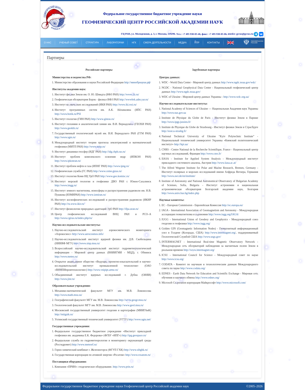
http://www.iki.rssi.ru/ (125, 104)
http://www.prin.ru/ (123, 366)
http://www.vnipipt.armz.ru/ (103, 269)
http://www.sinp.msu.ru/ (87, 243)
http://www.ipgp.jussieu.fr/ (176, 121)
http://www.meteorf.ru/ (84, 344)
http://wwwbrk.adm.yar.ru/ (134, 99)
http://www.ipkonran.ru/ (68, 160)
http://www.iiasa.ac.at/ (224, 162)
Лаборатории (115, 42)
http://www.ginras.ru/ (103, 119)
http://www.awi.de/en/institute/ (178, 176)
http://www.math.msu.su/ (68, 294)
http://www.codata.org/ (192, 268)
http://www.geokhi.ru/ (67, 128)
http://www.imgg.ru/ (66, 185)
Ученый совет (68, 42)
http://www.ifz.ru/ (129, 94)
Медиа (182, 42)
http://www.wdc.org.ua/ (236, 96)
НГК (134, 42)
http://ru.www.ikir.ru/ (72, 203)
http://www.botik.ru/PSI (68, 113)
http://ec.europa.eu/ (232, 205)
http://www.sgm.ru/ (65, 137)
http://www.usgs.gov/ (209, 236)
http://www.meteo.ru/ (66, 256)
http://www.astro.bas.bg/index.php (180, 193)
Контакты (213, 42)
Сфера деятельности (157, 42)
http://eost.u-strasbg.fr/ (174, 131)
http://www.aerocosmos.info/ (88, 234)
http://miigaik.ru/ (64, 314)
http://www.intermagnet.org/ (220, 232)
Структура (92, 42)
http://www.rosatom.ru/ (138, 354)
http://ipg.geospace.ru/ (134, 335)
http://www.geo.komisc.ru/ (115, 176)
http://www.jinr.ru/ (65, 279)
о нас (47, 42)
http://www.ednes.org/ (207, 277)
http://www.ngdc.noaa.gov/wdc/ (238, 82)
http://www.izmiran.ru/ (93, 194)
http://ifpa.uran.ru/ (129, 208)
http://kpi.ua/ (181, 144)
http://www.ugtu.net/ (139, 319)
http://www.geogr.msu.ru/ (132, 300)
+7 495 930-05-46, (191, 34)
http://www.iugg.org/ (199, 223)
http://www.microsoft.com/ (231, 282)
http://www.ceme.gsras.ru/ (107, 171)
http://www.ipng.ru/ (118, 166)
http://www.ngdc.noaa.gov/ (186, 91)
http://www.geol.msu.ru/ (130, 305)
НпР (197, 42)
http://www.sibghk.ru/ (136, 349)
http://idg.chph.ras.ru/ (114, 151)
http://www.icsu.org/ (173, 259)
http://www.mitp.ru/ (94, 146)
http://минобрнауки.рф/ (137, 82)
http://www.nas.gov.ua (174, 112)
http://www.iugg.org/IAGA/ (224, 214)
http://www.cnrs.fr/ (211, 153)
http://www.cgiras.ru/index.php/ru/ (73, 218)
